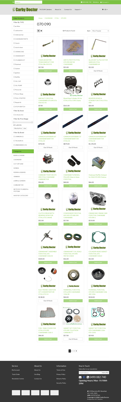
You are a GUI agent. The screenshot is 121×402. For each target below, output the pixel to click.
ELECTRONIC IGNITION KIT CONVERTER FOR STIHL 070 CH (47, 292)
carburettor (19, 30)
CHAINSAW (17, 159)
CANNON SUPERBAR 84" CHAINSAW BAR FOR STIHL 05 (97, 139)
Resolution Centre (18, 379)
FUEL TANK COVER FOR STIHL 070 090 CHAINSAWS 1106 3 (47, 330)
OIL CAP (18, 81)
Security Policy (61, 383)
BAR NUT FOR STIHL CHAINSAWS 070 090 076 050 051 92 (47, 100)
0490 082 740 (86, 2)
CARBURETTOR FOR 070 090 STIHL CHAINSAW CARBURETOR (47, 177)
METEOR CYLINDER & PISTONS (21, 190)
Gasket (17, 68)
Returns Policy (61, 379)
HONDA (16, 168)
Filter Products (19, 18)
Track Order (16, 374)
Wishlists (96, 2)
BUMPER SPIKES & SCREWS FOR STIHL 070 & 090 (98, 100)
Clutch (17, 43)
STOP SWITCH (20, 106)
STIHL (57, 18)
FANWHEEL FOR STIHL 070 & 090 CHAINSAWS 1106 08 (71, 292)
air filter (17, 26)
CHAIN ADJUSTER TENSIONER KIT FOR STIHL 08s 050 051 (46, 62)
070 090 (63, 18)
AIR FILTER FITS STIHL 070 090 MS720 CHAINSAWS (71, 62)
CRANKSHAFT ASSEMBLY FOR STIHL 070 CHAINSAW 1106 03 (47, 254)
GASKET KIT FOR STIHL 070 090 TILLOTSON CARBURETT (72, 330)
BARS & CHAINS (19, 155)
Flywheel (18, 64)
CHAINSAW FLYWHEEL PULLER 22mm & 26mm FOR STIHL (71, 177)
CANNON (19, 136)
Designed (90, 399)
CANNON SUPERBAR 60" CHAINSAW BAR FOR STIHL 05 (47, 139)
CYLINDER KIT (20, 60)
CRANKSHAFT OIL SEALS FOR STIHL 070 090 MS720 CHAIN (72, 254)
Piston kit (18, 90)
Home (40, 18)
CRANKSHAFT (20, 56)
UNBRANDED (21, 145)
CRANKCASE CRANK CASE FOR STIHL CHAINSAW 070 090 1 (98, 215)
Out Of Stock (98, 71)
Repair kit (18, 102)
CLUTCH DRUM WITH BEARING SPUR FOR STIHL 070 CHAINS (46, 215)
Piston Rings (19, 94)
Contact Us (68, 9)
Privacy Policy (60, 374)
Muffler (17, 77)
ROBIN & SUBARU (20, 172)
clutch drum (19, 47)
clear (24, 128)
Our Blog (37, 374)
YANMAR (17, 176)
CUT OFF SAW (18, 164)
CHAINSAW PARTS (21, 39)
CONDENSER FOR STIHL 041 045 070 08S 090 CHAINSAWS (72, 215)
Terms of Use (60, 370)
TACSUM (19, 141)
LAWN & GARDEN (19, 181)
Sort (88, 31)
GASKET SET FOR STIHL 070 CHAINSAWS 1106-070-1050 (97, 330)
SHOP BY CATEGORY (21, 195)
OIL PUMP (18, 85)
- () (105, 9)
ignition (17, 73)
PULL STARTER (20, 98)
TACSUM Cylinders (45, 9)
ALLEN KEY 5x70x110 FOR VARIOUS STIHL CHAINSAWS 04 (98, 62)
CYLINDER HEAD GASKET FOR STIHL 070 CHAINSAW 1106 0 (98, 254)
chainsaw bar (19, 35)
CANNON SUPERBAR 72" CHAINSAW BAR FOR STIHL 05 (72, 139)
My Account (16, 370)
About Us (58, 9)
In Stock (19, 115)
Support (78, 9)
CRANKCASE (19, 51)
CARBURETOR (18, 185)
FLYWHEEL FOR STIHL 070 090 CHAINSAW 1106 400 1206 (98, 292)
